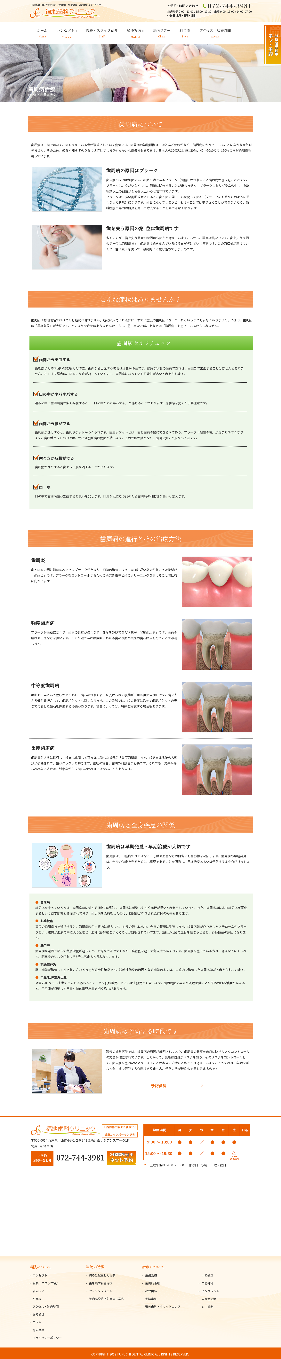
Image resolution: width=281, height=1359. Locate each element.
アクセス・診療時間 (215, 31)
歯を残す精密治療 (100, 1281)
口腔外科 (207, 1281)
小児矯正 (207, 1274)
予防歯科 (145, 1086)
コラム (37, 1320)
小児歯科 (151, 1289)
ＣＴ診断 (207, 1305)
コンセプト (65, 31)
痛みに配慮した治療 (102, 1273)
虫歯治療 (151, 1273)
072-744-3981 (80, 1155)
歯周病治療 (152, 1281)
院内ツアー (161, 31)
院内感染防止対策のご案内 (106, 1297)
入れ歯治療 (209, 1297)
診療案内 (134, 31)
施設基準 (38, 1328)
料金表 (185, 31)
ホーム (42, 31)
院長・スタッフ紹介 (102, 31)
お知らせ (38, 1312)
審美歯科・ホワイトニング (162, 1304)
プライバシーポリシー (47, 1336)
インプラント (210, 1289)
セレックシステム (100, 1289)
